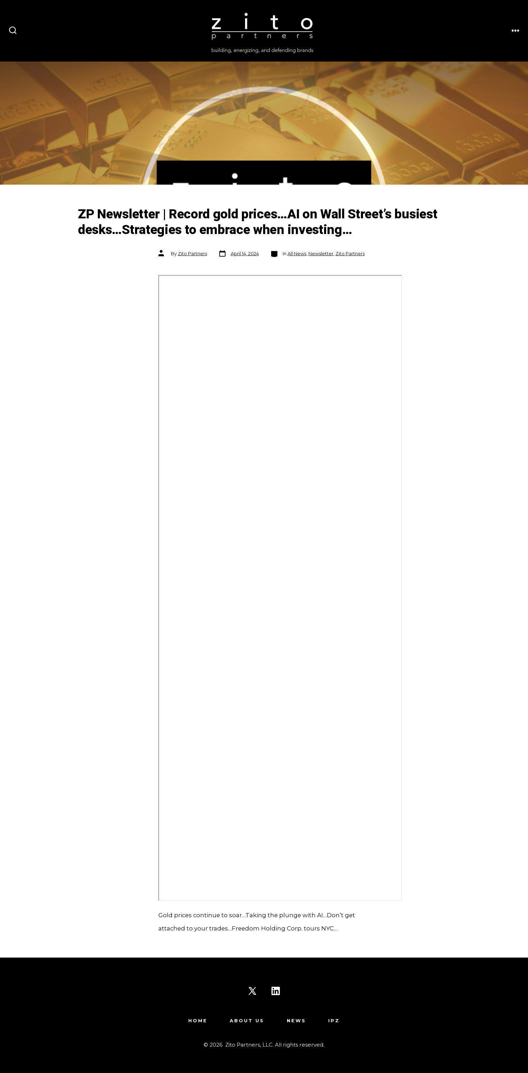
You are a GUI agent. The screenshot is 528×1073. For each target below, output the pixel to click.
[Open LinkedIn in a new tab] (276, 991)
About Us (247, 1020)
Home (197, 1020)
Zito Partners (192, 253)
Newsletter (320, 253)
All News (296, 253)
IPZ (334, 1020)
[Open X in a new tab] (252, 991)
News (296, 1020)
